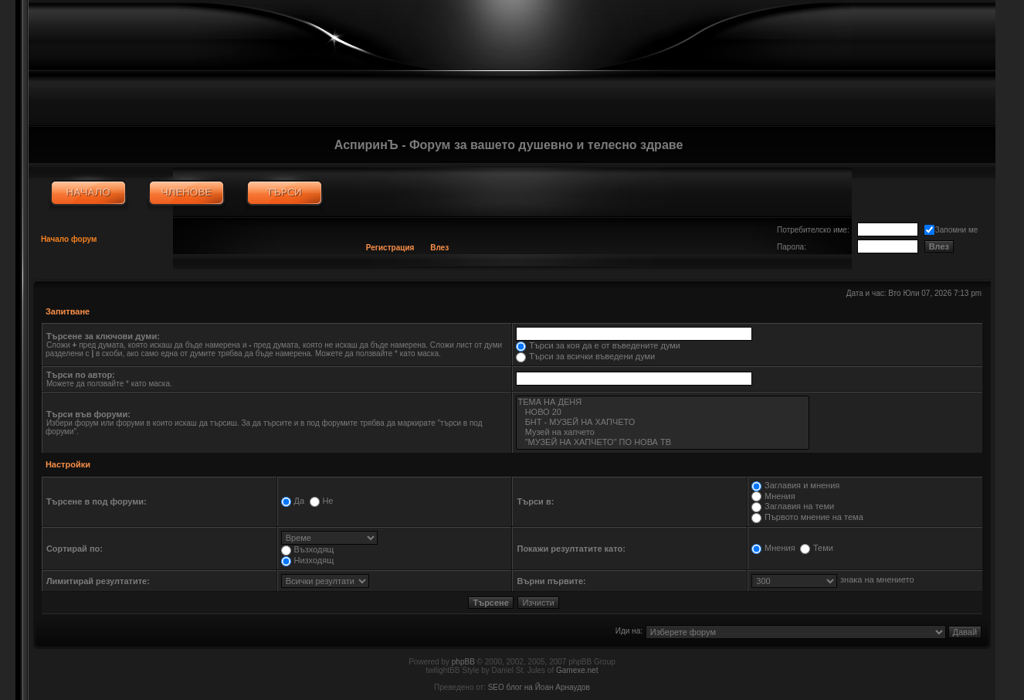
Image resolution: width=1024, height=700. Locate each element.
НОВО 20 (662, 412)
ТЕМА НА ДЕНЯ (662, 402)
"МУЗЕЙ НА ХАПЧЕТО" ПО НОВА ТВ (662, 442)
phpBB (463, 662)
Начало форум (69, 239)
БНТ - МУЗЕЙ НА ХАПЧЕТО (662, 422)
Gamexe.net (577, 670)
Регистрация (390, 247)
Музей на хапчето (662, 432)
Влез (439, 247)
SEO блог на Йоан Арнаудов (539, 687)
